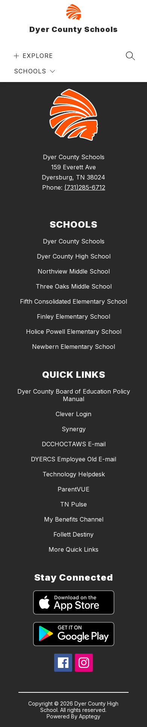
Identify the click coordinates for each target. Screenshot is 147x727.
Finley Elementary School (73, 316)
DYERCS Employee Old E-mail (73, 459)
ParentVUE (73, 489)
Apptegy (89, 716)
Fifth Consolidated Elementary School (73, 301)
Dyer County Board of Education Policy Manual (73, 395)
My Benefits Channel (73, 519)
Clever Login (73, 414)
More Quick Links (73, 549)
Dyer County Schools (74, 241)
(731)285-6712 (84, 187)
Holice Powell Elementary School (73, 331)
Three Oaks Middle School (74, 286)
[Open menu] (32, 56)
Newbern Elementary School (73, 346)
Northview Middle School (74, 271)
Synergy (74, 429)
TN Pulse (73, 504)
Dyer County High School (74, 256)
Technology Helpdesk (73, 474)
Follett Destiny (73, 534)
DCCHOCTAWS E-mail (74, 444)
